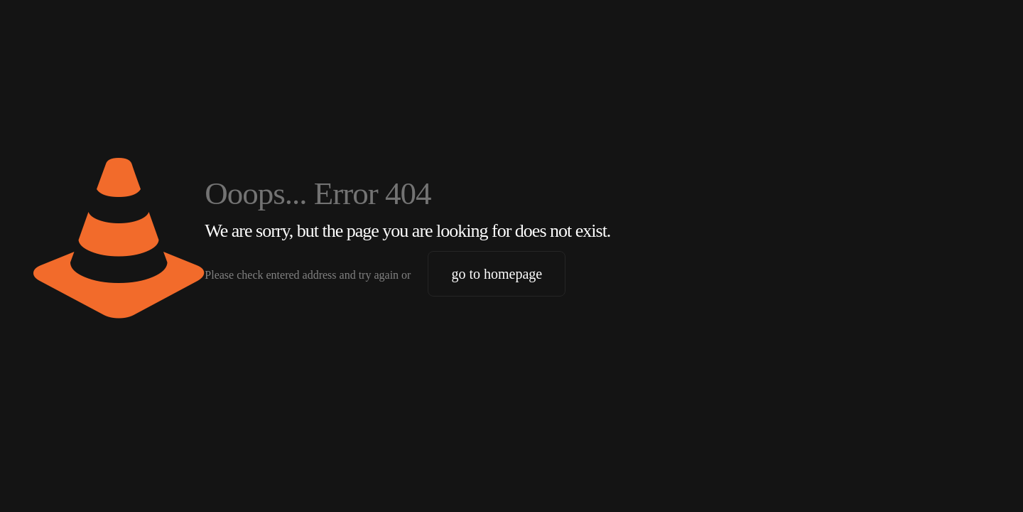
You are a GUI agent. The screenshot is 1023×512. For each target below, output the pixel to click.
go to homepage (496, 274)
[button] (31, 480)
